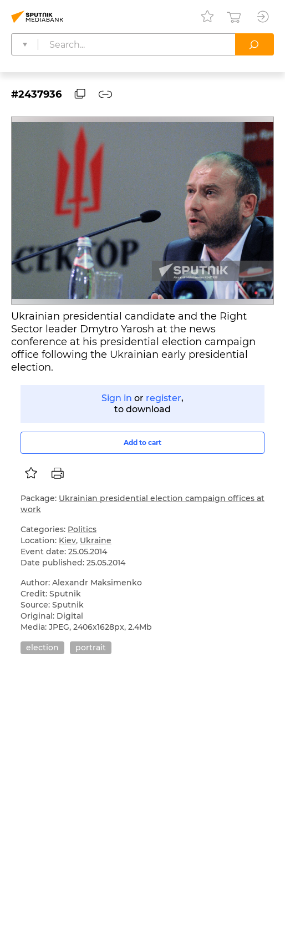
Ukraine (95, 540)
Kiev (67, 540)
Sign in (116, 398)
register (163, 398)
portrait (90, 647)
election (42, 647)
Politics (82, 529)
